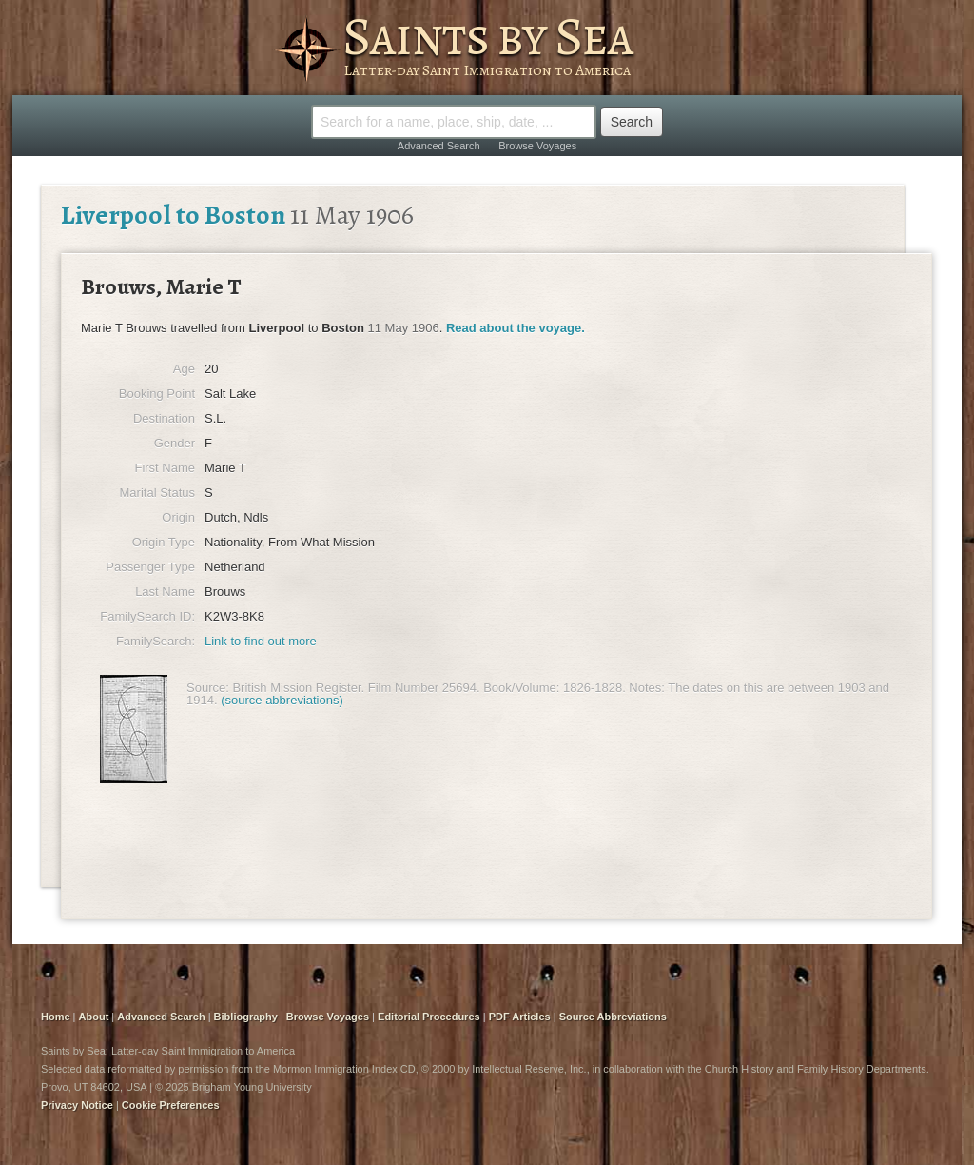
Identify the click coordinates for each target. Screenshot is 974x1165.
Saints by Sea (487, 36)
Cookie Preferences (171, 1105)
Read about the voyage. (515, 328)
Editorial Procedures (429, 1016)
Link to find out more (261, 641)
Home (55, 1016)
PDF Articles (520, 1016)
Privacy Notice (77, 1105)
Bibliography (246, 1016)
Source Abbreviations (613, 1016)
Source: (207, 688)
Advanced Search (439, 145)
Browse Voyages (537, 145)
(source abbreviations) (282, 700)
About (94, 1016)
